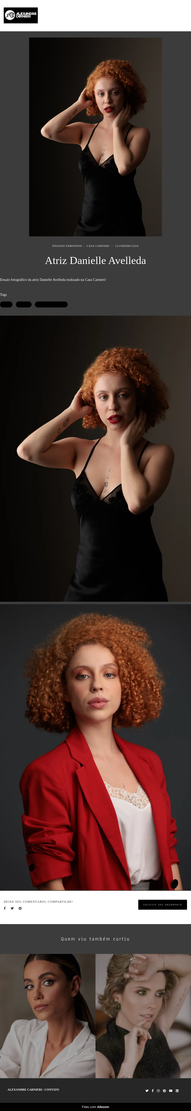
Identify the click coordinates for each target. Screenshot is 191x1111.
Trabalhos (141, 15)
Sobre (161, 15)
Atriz (6, 304)
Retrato (23, 304)
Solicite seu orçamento (162, 904)
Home (122, 15)
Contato (178, 15)
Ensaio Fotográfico (51, 304)
